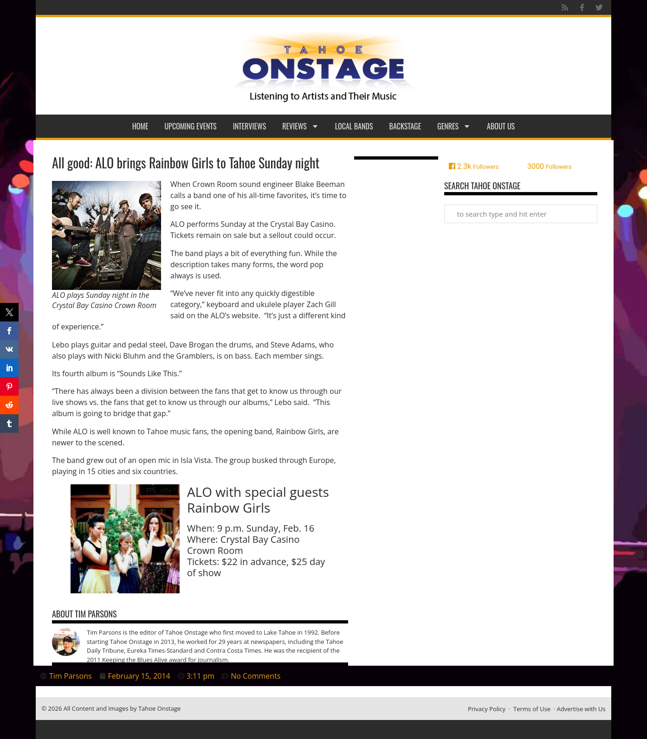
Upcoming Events (191, 126)
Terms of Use (531, 709)
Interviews (249, 126)
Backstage (405, 126)
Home (140, 126)
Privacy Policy (486, 709)
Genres (454, 126)
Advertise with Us (581, 709)
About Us (501, 126)
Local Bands (354, 126)
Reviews (300, 126)
